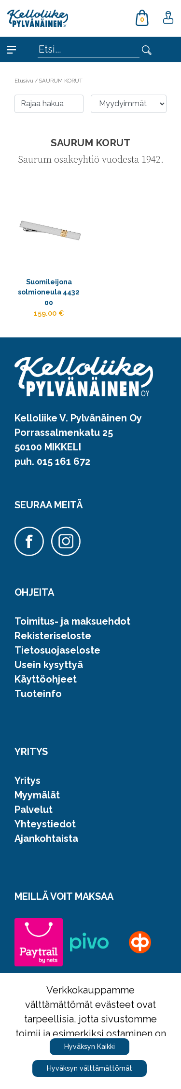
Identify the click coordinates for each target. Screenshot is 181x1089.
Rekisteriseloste (52, 636)
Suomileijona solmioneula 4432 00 (49, 292)
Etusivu (24, 80)
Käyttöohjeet (45, 679)
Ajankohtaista (46, 838)
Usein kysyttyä (48, 664)
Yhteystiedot (45, 824)
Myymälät (37, 795)
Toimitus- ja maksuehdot (72, 621)
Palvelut (33, 809)
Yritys (27, 780)
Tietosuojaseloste (57, 650)
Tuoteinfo (38, 693)
